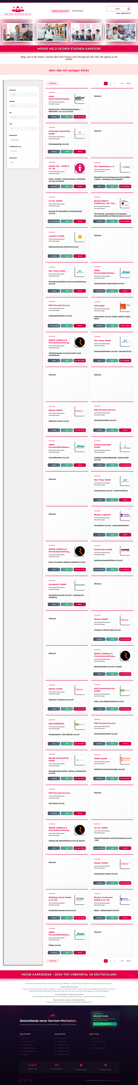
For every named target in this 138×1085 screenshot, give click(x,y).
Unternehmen (77, 11)
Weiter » (129, 83)
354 (122, 83)
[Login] (128, 8)
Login (117, 9)
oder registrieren (123, 13)
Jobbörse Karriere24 (60, 11)
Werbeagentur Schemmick (112, 1080)
